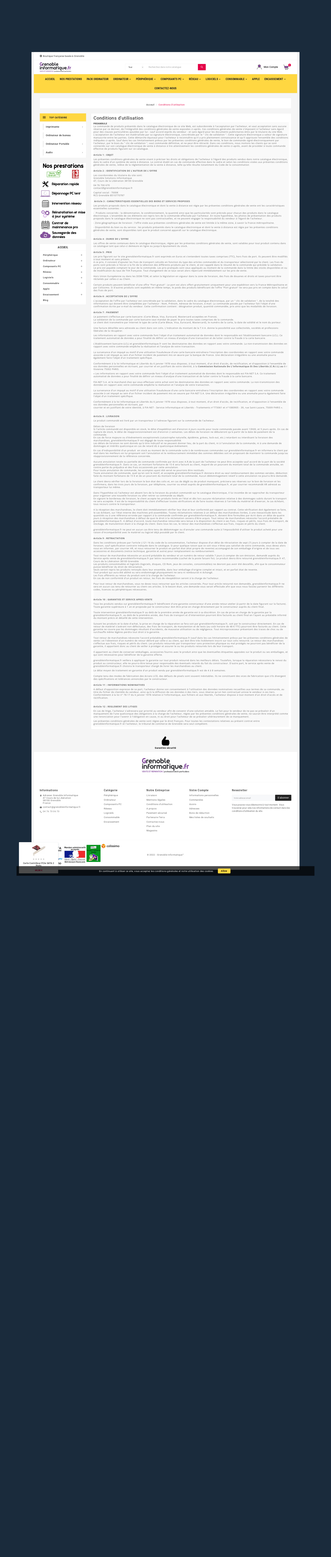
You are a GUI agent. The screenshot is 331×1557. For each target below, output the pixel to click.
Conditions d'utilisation (159, 804)
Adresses (194, 808)
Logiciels (48, 277)
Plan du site (153, 826)
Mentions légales (155, 800)
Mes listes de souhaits (201, 817)
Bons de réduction (199, 813)
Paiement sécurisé (156, 813)
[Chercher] (172, 67)
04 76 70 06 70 (51, 811)
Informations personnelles (204, 795)
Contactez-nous (155, 822)
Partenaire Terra (155, 817)
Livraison (151, 795)
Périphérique (50, 255)
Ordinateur (49, 260)
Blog (45, 300)
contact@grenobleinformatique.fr (62, 807)
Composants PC (52, 266)
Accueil (63, 247)
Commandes (196, 800)
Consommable (51, 283)
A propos (151, 808)
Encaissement (51, 294)
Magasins (151, 830)
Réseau (47, 272)
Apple (46, 289)
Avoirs (192, 804)
